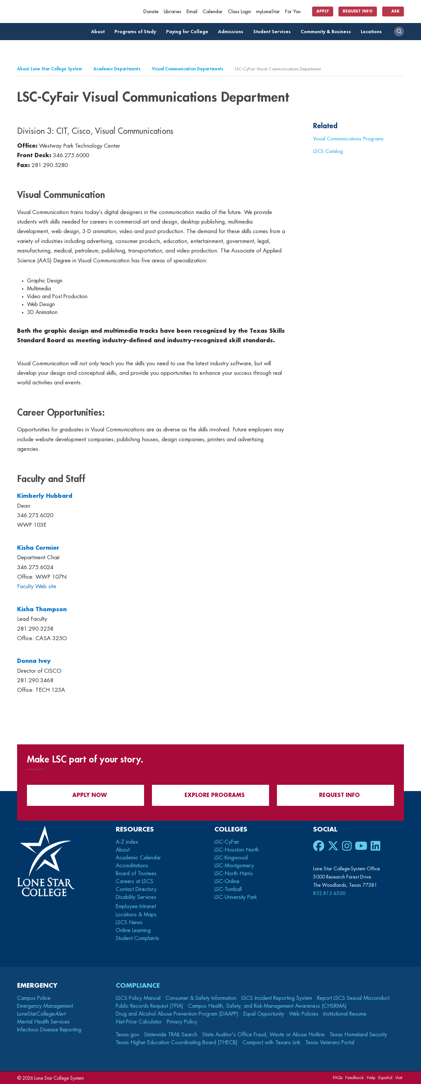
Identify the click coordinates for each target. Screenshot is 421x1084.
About (99, 31)
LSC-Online (226, 881)
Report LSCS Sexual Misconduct (353, 998)
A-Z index (127, 842)
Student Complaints (137, 938)
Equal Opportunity (263, 1014)
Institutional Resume (344, 1014)
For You (295, 11)
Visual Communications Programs (348, 138)
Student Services (273, 31)
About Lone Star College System (49, 69)
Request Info (358, 11)
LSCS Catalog (328, 151)
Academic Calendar (138, 857)
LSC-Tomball (228, 889)
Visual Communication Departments (187, 69)
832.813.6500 (329, 893)
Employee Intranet (137, 906)
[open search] (399, 31)
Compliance (138, 985)
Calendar (213, 11)
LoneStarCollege (41, 1014)
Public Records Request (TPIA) (149, 1006)
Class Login (239, 11)
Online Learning (133, 930)
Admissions (232, 31)
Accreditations (132, 865)
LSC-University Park (235, 897)
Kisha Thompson (42, 609)
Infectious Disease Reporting (49, 1029)
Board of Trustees (136, 873)
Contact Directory (136, 889)
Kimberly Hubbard (44, 496)
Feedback (354, 1077)
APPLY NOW (85, 795)
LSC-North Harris (233, 873)
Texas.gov (127, 1034)
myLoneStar (268, 11)
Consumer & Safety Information (200, 998)
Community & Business (328, 31)
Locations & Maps (136, 914)
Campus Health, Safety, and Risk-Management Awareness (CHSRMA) (267, 1006)
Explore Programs (211, 795)
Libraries (172, 11)
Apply (322, 11)
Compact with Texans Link (271, 1042)
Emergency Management (45, 1006)
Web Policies (303, 1014)
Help (371, 1077)
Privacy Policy (182, 1021)
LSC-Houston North (236, 850)
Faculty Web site (36, 586)
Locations (373, 31)
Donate (151, 11)
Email (191, 11)
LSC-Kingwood (231, 857)
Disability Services (136, 897)
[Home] (65, 11)
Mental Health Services (43, 1021)
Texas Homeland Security (358, 1034)
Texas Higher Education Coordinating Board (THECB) (176, 1042)
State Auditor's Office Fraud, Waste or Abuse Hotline (263, 1034)
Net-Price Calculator (139, 1021)
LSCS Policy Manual (138, 998)
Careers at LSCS (134, 881)
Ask (393, 11)
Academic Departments (116, 69)
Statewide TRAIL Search (170, 1034)
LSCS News (129, 922)
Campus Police (34, 998)
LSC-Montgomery (234, 865)
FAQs (337, 1077)
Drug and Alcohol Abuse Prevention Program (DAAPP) (177, 1014)
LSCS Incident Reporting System (276, 998)
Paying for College (189, 31)
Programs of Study (137, 31)
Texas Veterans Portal (329, 1042)
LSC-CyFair (226, 842)
